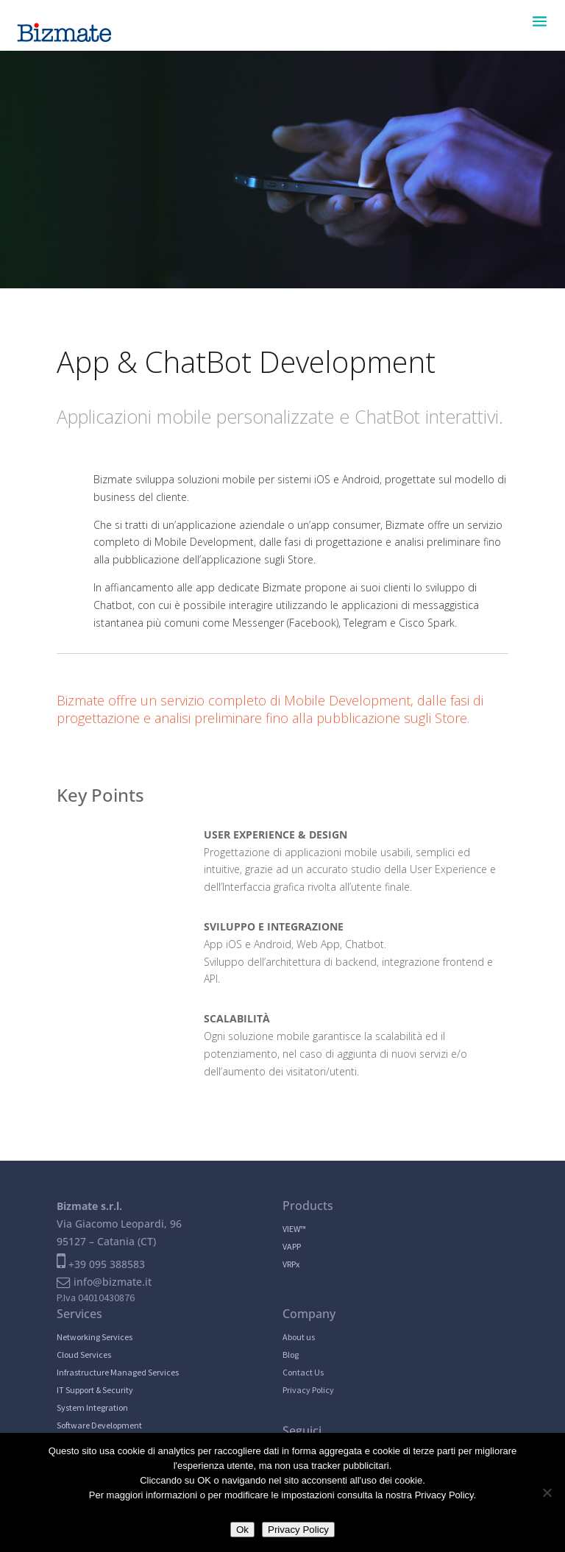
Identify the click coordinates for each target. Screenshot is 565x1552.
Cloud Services (84, 1354)
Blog (290, 1354)
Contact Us (303, 1372)
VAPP (291, 1246)
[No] (546, 1492)
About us (298, 1336)
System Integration (92, 1407)
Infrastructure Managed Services (118, 1372)
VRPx (290, 1264)
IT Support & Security (95, 1389)
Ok (242, 1529)
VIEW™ (294, 1228)
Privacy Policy (308, 1389)
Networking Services (94, 1336)
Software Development (99, 1425)
